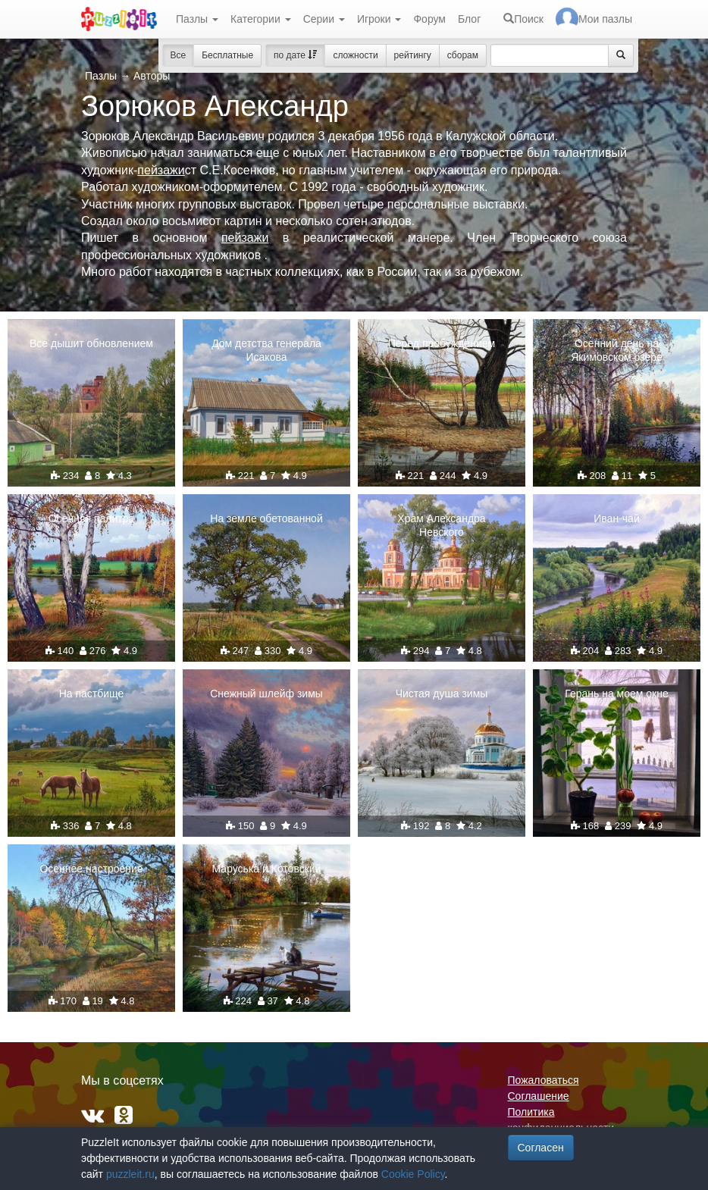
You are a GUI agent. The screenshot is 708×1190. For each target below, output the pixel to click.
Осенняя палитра (92, 518)
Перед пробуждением (441, 343)
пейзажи (160, 170)
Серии (324, 19)
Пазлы (197, 19)
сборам (462, 55)
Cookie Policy (413, 1174)
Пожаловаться (543, 1080)
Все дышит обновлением (91, 343)
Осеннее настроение (91, 869)
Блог (469, 19)
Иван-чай (616, 518)
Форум (429, 19)
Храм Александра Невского (441, 525)
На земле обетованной (266, 518)
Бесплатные (227, 55)
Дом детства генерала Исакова (266, 350)
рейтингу (412, 55)
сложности (355, 55)
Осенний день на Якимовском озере (617, 350)
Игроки (379, 19)
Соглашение (538, 1096)
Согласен (541, 1147)
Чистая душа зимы (442, 693)
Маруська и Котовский (266, 869)
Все (178, 55)
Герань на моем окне (616, 693)
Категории (260, 19)
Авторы (151, 76)
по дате (295, 55)
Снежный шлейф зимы (266, 693)
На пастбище (91, 693)
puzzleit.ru (130, 1174)
